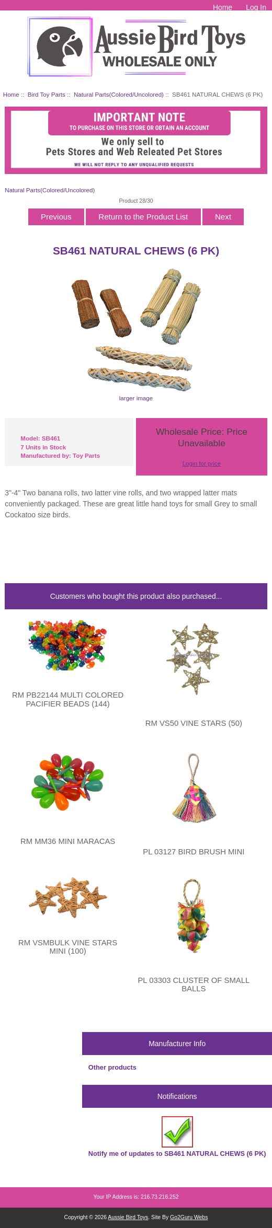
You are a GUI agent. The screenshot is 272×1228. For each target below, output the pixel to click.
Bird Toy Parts (46, 94)
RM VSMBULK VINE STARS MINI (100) (67, 947)
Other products (112, 1067)
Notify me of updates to (177, 1136)
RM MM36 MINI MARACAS (67, 841)
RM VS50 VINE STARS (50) (193, 723)
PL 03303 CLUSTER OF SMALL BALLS (194, 984)
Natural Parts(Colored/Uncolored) (119, 94)
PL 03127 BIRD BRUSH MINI (193, 852)
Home (222, 7)
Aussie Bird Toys (128, 1217)
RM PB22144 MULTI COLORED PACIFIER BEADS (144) (67, 699)
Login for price (202, 463)
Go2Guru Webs (189, 1217)
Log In (256, 7)
